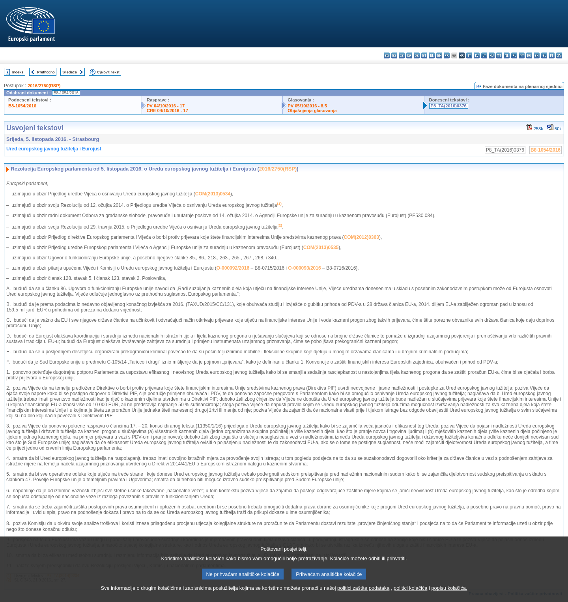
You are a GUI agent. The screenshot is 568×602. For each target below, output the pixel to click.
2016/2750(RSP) (44, 85)
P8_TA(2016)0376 (449, 105)
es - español (394, 55)
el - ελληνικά (432, 55)
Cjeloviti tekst (108, 72)
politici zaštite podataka (363, 595)
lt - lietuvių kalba (484, 55)
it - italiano (469, 55)
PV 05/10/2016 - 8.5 (307, 105)
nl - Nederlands (507, 55)
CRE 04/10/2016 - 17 (167, 110)
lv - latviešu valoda (477, 55)
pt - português (522, 55)
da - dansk (409, 55)
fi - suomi (552, 55)
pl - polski (514, 55)
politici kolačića (410, 595)
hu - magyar (492, 55)
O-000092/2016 (233, 268)
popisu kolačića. (449, 595)
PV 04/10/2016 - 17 (166, 105)
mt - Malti (499, 55)
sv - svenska (559, 55)
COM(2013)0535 (320, 247)
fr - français (447, 55)
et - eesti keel (424, 55)
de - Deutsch (417, 55)
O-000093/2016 (304, 268)
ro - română (529, 55)
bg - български (387, 55)
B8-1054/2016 (22, 105)
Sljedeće (69, 72)
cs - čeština (402, 55)
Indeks (17, 72)
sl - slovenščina (544, 55)
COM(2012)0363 (361, 237)
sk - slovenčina (537, 55)
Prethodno (45, 72)
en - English (439, 55)
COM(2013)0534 (212, 194)
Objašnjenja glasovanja (312, 110)
